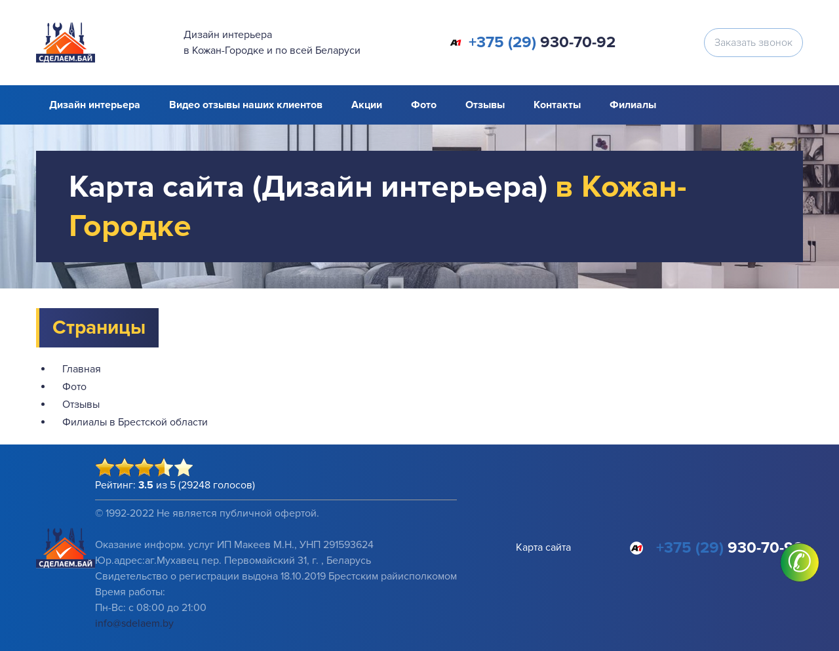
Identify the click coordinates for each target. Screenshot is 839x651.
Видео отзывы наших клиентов (245, 104)
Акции (366, 104)
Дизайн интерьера (94, 104)
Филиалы (633, 104)
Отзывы (485, 104)
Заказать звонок (753, 42)
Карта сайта (543, 547)
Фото (424, 104)
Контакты (557, 104)
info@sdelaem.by (134, 623)
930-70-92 (542, 42)
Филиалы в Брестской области (135, 422)
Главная (81, 369)
